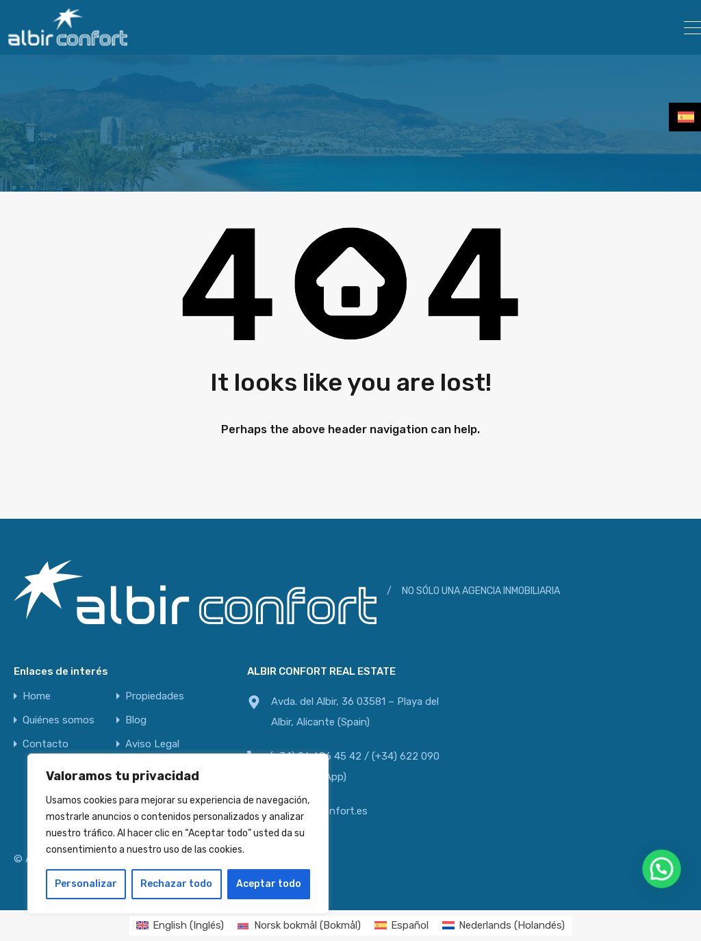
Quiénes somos (58, 720)
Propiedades (154, 696)
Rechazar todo (176, 884)
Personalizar (86, 884)
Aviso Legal (152, 744)
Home (37, 696)
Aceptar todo (268, 884)
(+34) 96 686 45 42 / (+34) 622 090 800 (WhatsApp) (354, 766)
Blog (135, 720)
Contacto (45, 744)
